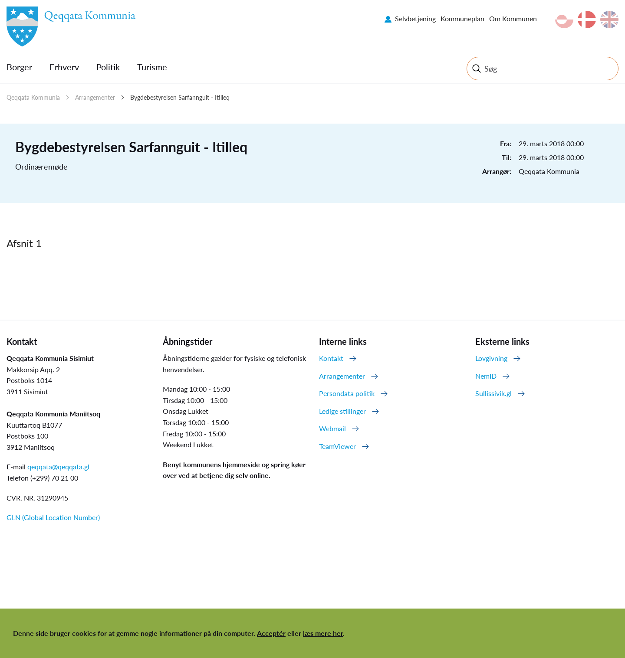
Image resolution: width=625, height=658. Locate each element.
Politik (108, 67)
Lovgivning (491, 358)
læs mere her (323, 633)
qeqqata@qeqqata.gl (58, 466)
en (609, 19)
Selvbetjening (415, 18)
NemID (486, 376)
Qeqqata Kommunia (33, 97)
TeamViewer (337, 446)
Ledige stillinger (342, 411)
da (587, 19)
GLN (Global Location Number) (53, 517)
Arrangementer (95, 97)
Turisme (152, 67)
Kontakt (331, 358)
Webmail (332, 428)
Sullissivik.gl (493, 393)
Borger (19, 67)
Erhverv (64, 67)
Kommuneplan (462, 18)
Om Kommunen (513, 18)
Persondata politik (347, 393)
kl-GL (564, 19)
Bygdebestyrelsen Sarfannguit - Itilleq (180, 97)
